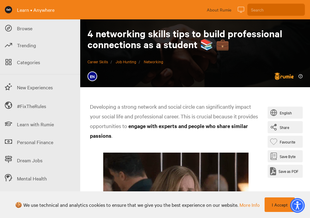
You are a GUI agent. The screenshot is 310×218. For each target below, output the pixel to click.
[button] (297, 205)
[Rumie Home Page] (8, 9)
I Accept (280, 205)
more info (249, 204)
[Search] (276, 9)
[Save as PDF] (284, 171)
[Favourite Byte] (284, 141)
